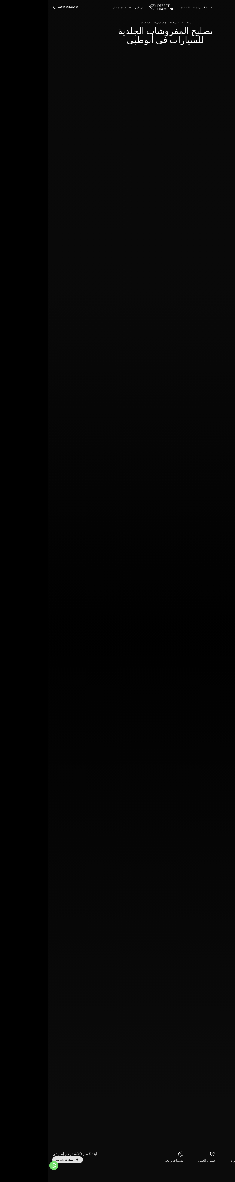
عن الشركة (89, 7)
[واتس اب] (5, 1165)
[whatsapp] (222, 7)
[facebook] (198, 7)
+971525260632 (17, 7)
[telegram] (216, 7)
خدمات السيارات (156, 7)
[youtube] (210, 7)
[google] (204, 7)
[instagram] (228, 7)
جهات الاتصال (71, 7)
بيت (142, 22)
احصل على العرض (19, 1159)
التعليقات (137, 7)
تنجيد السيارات (129, 22)
